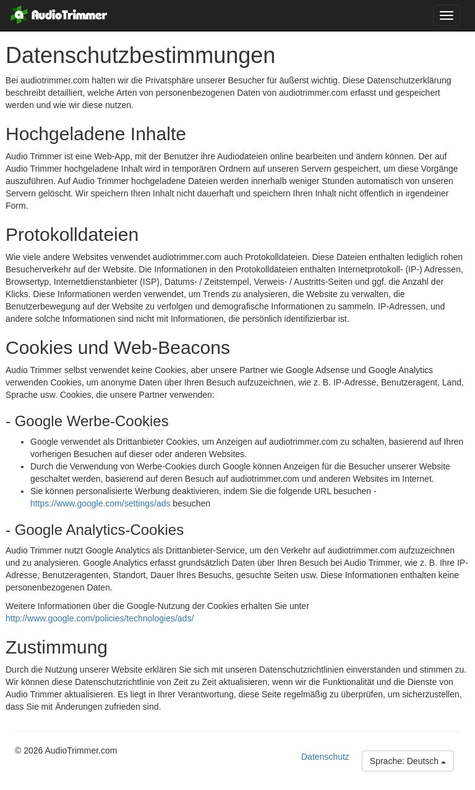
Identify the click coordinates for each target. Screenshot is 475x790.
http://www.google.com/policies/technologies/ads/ (100, 618)
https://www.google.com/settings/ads (100, 503)
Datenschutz (325, 757)
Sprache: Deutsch (408, 761)
